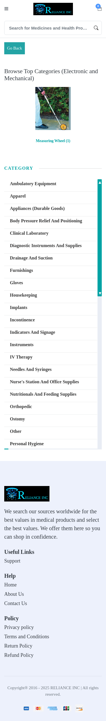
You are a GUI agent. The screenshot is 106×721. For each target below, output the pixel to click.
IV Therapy (21, 357)
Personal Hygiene (27, 443)
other (15, 431)
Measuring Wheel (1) (53, 141)
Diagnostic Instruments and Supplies (46, 245)
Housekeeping (23, 295)
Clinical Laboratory (29, 233)
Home (10, 585)
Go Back (14, 48)
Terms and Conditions (26, 636)
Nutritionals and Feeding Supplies (43, 394)
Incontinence (22, 319)
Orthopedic (21, 406)
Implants (18, 307)
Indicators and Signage (32, 332)
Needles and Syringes (31, 369)
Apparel (18, 196)
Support (12, 561)
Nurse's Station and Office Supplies (44, 381)
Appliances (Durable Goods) (37, 208)
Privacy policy (19, 627)
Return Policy (18, 646)
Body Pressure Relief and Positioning (46, 220)
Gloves (16, 282)
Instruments (22, 344)
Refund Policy (19, 655)
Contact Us (15, 603)
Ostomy (17, 419)
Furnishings (21, 270)
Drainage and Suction (31, 258)
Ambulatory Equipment (33, 183)
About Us (14, 594)
